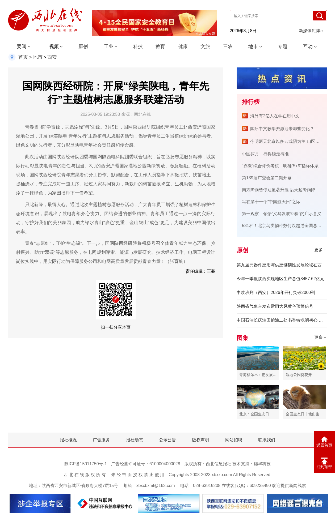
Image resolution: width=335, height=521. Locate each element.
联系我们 (266, 440)
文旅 (205, 46)
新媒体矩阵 (311, 30)
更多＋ (320, 249)
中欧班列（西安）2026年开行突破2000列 (276, 292)
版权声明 (200, 440)
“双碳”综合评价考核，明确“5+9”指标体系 (280, 166)
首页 (23, 57)
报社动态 (134, 440)
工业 (109, 46)
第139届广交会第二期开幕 (267, 178)
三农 (228, 46)
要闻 (21, 46)
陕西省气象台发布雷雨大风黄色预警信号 (275, 306)
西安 (52, 57)
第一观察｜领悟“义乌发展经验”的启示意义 (281, 213)
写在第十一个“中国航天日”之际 (271, 201)
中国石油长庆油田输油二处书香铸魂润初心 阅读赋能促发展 (282, 320)
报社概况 (68, 440)
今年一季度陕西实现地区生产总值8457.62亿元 (280, 278)
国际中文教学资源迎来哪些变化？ (282, 128)
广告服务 (101, 440)
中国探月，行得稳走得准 (265, 154)
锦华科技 (262, 464)
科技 (138, 46)
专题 (282, 46)
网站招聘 (233, 440)
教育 (160, 46)
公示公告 (167, 440)
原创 (83, 46)
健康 (183, 46)
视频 (54, 46)
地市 (253, 46)
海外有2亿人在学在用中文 (274, 116)
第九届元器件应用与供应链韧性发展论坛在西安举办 (282, 265)
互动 (308, 46)
